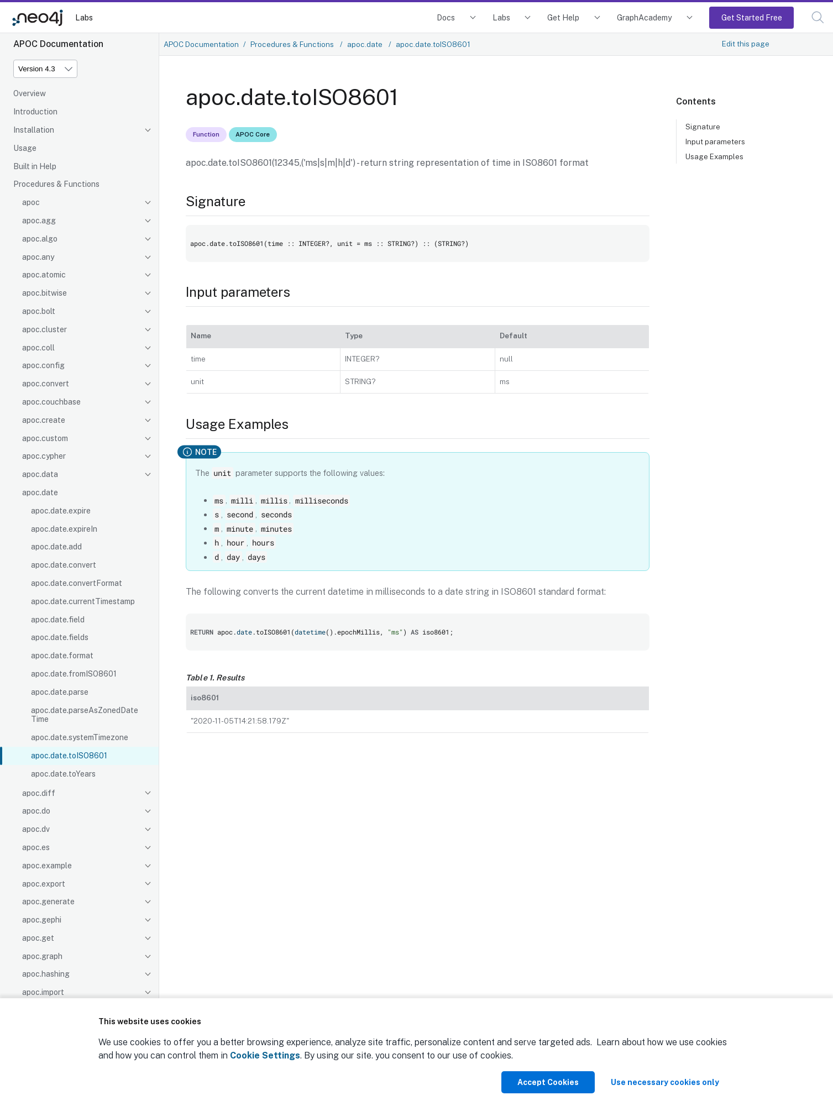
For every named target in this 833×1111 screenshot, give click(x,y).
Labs (84, 17)
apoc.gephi (41, 919)
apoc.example (47, 865)
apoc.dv (36, 829)
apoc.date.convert (63, 564)
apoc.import (43, 992)
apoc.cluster (44, 329)
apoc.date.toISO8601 (69, 755)
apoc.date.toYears (63, 773)
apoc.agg (39, 220)
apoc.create (43, 420)
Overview (29, 93)
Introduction (35, 111)
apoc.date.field (58, 619)
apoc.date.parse (59, 692)
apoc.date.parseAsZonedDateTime (84, 715)
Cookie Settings (265, 1055)
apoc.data (40, 474)
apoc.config (43, 365)
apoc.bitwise (44, 293)
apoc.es (36, 847)
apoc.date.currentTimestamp (83, 601)
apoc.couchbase (51, 401)
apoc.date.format (62, 655)
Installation (33, 129)
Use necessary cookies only (665, 1082)
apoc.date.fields (59, 637)
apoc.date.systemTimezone (79, 737)
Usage (24, 148)
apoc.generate (48, 901)
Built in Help (34, 166)
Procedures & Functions (56, 184)
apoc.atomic (44, 274)
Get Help (563, 17)
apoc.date (40, 492)
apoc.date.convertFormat (76, 583)
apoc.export (43, 883)
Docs (446, 17)
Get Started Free (751, 17)
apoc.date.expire (61, 510)
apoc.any (38, 257)
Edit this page (745, 43)
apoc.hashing (46, 973)
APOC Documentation (201, 44)
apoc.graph (42, 956)
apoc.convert (45, 383)
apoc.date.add (56, 546)
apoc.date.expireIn (64, 529)
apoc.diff (38, 793)
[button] (817, 17)
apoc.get (38, 938)
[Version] (45, 69)
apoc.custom (45, 438)
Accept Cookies (548, 1082)
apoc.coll (38, 347)
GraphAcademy (644, 17)
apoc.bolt (38, 311)
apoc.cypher (44, 456)
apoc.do (36, 810)
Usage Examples (714, 156)
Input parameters (715, 141)
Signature (702, 126)
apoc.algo (39, 238)
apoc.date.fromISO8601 (74, 673)
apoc (31, 202)
